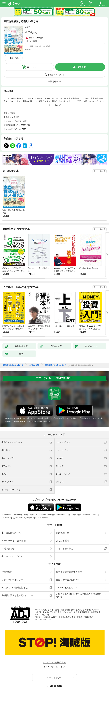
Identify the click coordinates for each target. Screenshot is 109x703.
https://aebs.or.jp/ (44, 619)
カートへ (31, 67)
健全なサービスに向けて (68, 579)
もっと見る (98, 171)
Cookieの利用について (67, 587)
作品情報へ (53, 81)
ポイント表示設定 (64, 548)
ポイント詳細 (31, 41)
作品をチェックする (56, 75)
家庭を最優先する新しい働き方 (55, 365)
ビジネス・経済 (20, 121)
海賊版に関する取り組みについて (18, 595)
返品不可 (28, 49)
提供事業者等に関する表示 (69, 572)
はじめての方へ (11, 532)
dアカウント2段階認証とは (15, 587)
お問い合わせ (8, 548)
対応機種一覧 (62, 533)
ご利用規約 (7, 572)
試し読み (15, 58)
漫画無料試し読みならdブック (12, 365)
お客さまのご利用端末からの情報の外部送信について (78, 595)
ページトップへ (54, 677)
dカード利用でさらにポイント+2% (37, 46)
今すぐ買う (82, 67)
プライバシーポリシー (12, 579)
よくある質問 (62, 540)
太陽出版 (15, 117)
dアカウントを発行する (54, 662)
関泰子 (27, 27)
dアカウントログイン (12, 556)
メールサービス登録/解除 (14, 540)
